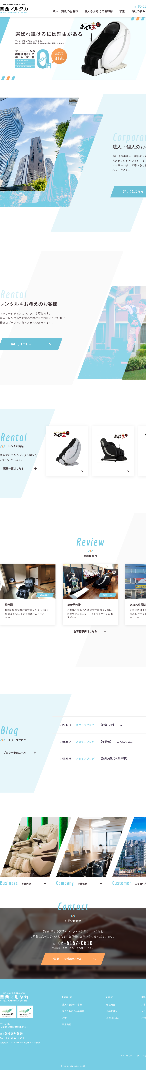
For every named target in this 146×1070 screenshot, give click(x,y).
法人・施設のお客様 (65, 11)
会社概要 (110, 1004)
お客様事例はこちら (85, 631)
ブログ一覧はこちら (14, 752)
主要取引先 (111, 1011)
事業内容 (66, 1024)
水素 (122, 11)
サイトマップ (126, 1056)
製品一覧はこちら (13, 468)
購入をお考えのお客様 (99, 11)
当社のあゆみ (113, 1017)
